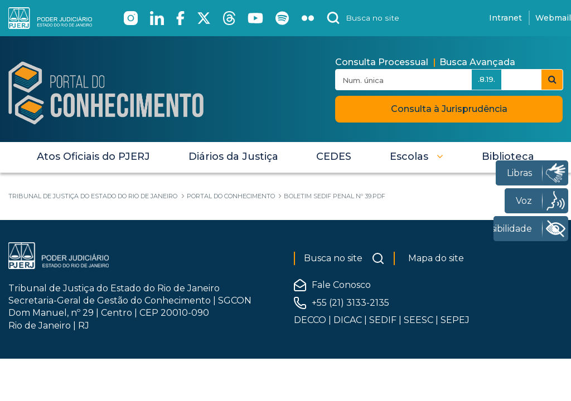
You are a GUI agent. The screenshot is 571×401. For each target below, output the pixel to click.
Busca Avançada (477, 62)
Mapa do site (436, 258)
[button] (416, 156)
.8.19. (486, 79)
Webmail (553, 17)
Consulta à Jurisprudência (449, 109)
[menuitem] (93, 156)
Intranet (505, 17)
